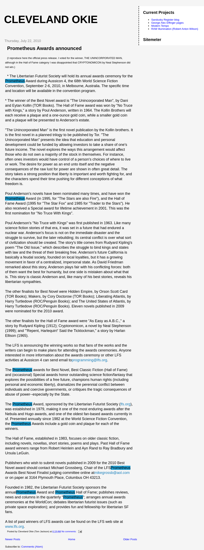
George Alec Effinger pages (167, 22)
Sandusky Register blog (165, 19)
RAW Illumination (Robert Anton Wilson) (174, 28)
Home (71, 539)
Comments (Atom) (32, 546)
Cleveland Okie (51, 19)
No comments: (69, 531)
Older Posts (130, 539)
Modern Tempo (160, 25)
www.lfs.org (14, 526)
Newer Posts (12, 539)
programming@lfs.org (89, 360)
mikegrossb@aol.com (112, 473)
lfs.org (125, 404)
